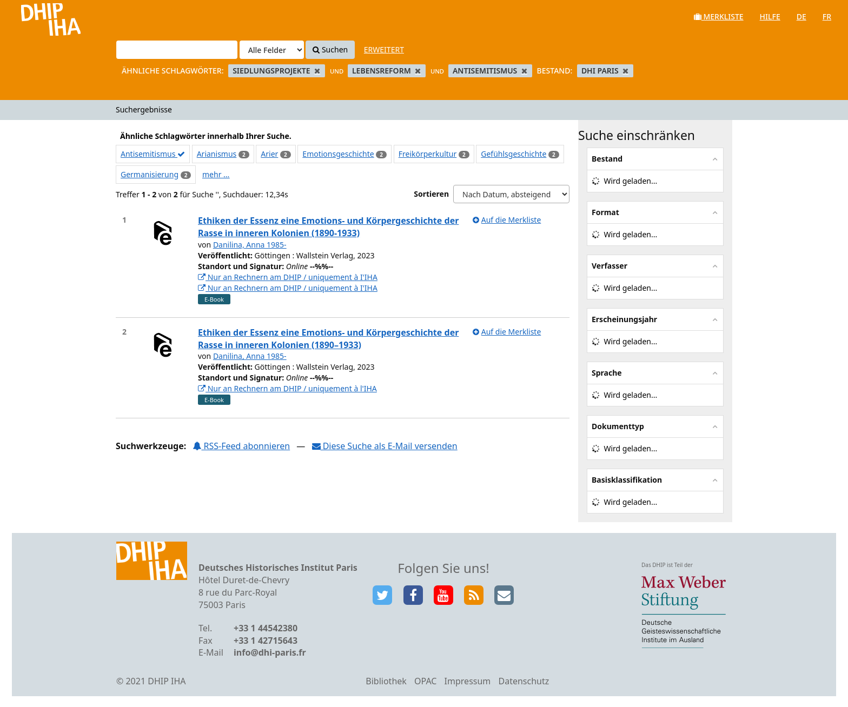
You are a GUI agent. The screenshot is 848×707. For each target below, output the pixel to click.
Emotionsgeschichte (338, 154)
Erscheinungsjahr (624, 319)
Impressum (468, 681)
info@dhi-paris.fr (270, 652)
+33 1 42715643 (265, 640)
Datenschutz (523, 681)
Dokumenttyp (618, 426)
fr (827, 16)
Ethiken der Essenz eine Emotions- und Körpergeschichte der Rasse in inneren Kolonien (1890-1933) (328, 227)
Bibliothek (386, 681)
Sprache (607, 373)
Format (605, 212)
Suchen (330, 49)
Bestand (607, 159)
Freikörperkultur (428, 154)
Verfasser (609, 266)
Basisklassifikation (627, 480)
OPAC (425, 681)
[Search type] (272, 50)
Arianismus (217, 154)
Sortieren (431, 194)
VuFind (37, 16)
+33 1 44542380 (265, 628)
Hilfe (770, 16)
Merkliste (719, 16)
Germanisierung (149, 174)
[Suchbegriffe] (176, 50)
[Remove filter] (317, 70)
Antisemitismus (153, 154)
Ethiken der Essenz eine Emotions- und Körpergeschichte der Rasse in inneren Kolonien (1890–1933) (328, 338)
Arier (269, 154)
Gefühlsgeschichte (513, 154)
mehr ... (215, 174)
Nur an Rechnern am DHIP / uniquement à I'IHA (287, 277)
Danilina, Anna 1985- (250, 244)
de (801, 16)
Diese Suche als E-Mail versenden (385, 446)
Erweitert (384, 49)
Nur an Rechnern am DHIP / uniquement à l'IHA (287, 388)
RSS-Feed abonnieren (241, 446)
